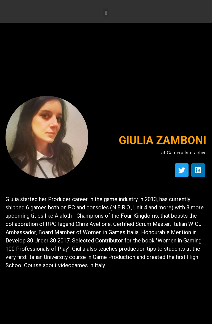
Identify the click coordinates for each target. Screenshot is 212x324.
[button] (105, 12)
